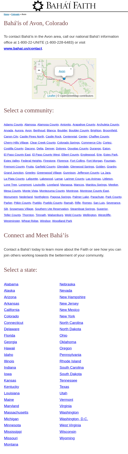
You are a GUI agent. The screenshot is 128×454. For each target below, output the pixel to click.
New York (67, 316)
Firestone (49, 160)
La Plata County (14, 178)
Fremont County (14, 166)
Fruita (30, 166)
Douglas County (78, 148)
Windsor (45, 220)
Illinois (9, 361)
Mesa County (12, 190)
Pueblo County (52, 202)
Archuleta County (108, 124)
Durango (95, 148)
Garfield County (45, 166)
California (11, 310)
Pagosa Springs (60, 196)
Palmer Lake (80, 196)
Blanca (51, 130)
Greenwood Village (49, 172)
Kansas (10, 380)
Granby (111, 166)
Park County (113, 196)
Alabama (11, 284)
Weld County (73, 215)
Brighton (96, 130)
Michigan (11, 419)
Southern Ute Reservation (52, 208)
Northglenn (41, 196)
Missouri (10, 438)
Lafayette (32, 178)
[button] (64, 78)
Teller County (12, 215)
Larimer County (74, 178)
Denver (49, 148)
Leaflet (51, 95)
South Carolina (72, 367)
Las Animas (93, 178)
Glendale (63, 166)
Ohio (63, 335)
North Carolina (71, 323)
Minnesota (12, 425)
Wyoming (67, 438)
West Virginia (70, 425)
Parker (8, 202)
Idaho (8, 355)
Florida (9, 335)
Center (83, 136)
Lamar (59, 178)
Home (6, 14)
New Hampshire (73, 297)
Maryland (11, 406)
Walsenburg (55, 215)
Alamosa (30, 124)
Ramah (68, 202)
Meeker (113, 184)
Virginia (66, 406)
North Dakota (70, 329)
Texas (64, 387)
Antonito (65, 124)
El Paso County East (17, 154)
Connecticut (13, 323)
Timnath (41, 215)
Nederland (26, 196)
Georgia (10, 342)
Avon (62, 71)
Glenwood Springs (82, 166)
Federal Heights (31, 160)
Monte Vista (30, 190)
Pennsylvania (70, 355)
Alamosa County (48, 124)
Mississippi (13, 432)
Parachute (97, 196)
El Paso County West (46, 154)
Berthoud (39, 130)
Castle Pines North (32, 136)
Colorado (15, 14)
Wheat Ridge (29, 220)
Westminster (12, 220)
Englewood (87, 154)
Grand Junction (14, 172)
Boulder (62, 130)
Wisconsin (68, 432)
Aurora (19, 130)
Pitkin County (22, 202)
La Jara (106, 172)
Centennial (70, 136)
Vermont (66, 400)
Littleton (108, 178)
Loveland (53, 184)
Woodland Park (62, 220)
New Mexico (70, 310)
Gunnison (69, 172)
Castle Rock (53, 136)
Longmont (25, 184)
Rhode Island (70, 361)
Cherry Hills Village (16, 142)
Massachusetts (16, 412)
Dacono (30, 148)
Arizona (10, 297)
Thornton (28, 215)
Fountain (109, 160)
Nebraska (67, 284)
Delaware (11, 329)
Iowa (8, 374)
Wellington (89, 215)
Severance (113, 202)
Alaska (9, 291)
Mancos (79, 184)
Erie (99, 154)
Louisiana (12, 393)
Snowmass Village (21, 208)
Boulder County (79, 130)
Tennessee (68, 380)
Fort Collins (77, 160)
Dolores (61, 148)
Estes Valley (11, 160)
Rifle (78, 202)
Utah (63, 393)
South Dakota (71, 374)
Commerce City (91, 142)
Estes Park (110, 154)
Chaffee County (99, 136)
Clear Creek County (43, 142)
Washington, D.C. (74, 419)
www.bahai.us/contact (23, 48)
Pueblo (37, 202)
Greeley (30, 172)
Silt (6, 208)
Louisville (39, 184)
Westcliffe (104, 215)
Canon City (11, 136)
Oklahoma (68, 342)
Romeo (87, 202)
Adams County (13, 124)
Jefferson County (88, 172)
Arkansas (11, 303)
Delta (40, 148)
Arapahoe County (84, 124)
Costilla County (13, 148)
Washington (69, 412)
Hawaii (9, 348)
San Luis (99, 202)
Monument (11, 196)
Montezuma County (51, 190)
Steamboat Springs (82, 208)
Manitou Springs (96, 184)
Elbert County (70, 154)
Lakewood (46, 178)
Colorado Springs (68, 142)
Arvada (8, 130)
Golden (100, 166)
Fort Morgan (95, 160)
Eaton (106, 148)
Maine (9, 400)
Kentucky (11, 387)
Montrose (72, 190)
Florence (62, 160)
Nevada (66, 291)
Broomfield (110, 130)
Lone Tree (10, 184)
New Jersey (69, 303)
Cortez (107, 142)
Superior (102, 208)
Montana (11, 444)
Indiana (10, 367)
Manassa (66, 184)
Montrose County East (94, 190)
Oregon (66, 348)
